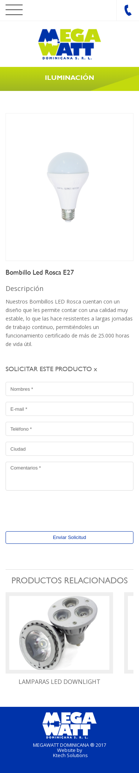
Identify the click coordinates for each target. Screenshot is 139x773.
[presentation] (53, 508)
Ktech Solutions (70, 755)
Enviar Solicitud (69, 537)
